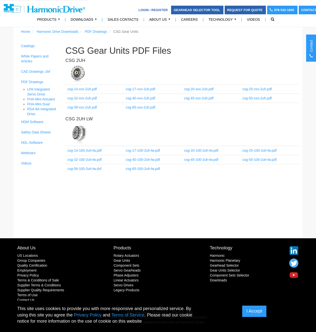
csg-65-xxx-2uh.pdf (140, 107)
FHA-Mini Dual (38, 104)
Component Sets (126, 265)
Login (143, 10)
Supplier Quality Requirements (40, 290)
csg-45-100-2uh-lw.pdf (201, 160)
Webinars (28, 153)
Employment (27, 270)
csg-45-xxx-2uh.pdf (199, 98)
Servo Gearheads (127, 270)
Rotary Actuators (126, 256)
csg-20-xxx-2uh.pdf (199, 89)
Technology (223, 21)
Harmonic (217, 256)
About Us (160, 21)
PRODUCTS (49, 21)
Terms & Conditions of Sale (38, 280)
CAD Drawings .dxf (35, 72)
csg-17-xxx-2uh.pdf (140, 89)
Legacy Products (126, 290)
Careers (189, 19)
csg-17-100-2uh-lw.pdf (143, 150)
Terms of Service (127, 315)
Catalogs (28, 46)
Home (25, 32)
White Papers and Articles (34, 58)
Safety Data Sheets (36, 132)
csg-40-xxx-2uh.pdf (140, 98)
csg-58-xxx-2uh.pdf (82, 107)
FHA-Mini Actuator (41, 99)
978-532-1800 (282, 10)
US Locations (27, 256)
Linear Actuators (126, 280)
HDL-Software (32, 143)
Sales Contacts (123, 19)
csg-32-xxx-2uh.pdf (82, 98)
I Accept (254, 311)
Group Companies (31, 260)
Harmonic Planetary (225, 260)
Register (159, 10)
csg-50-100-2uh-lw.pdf (259, 160)
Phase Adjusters (126, 275)
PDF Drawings (96, 32)
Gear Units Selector (225, 270)
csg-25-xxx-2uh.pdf (257, 89)
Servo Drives (123, 285)
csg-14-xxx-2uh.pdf (82, 89)
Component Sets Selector (229, 275)
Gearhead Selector (224, 265)
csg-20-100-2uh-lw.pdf (201, 150)
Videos (253, 19)
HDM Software (32, 122)
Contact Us (25, 300)
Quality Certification (32, 265)
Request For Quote (245, 10)
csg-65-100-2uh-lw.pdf (143, 169)
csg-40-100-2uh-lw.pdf (143, 160)
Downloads (85, 21)
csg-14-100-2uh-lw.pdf (84, 150)
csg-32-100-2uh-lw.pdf (84, 160)
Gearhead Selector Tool (197, 10)
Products (122, 247)
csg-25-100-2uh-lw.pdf (259, 150)
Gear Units (122, 260)
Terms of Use (27, 295)
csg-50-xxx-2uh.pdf (257, 98)
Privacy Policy (28, 275)
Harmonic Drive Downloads (58, 32)
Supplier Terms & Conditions (39, 285)
